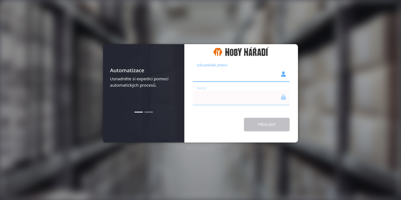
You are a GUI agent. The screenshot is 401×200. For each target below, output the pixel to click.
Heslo (201, 88)
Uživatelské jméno (212, 65)
